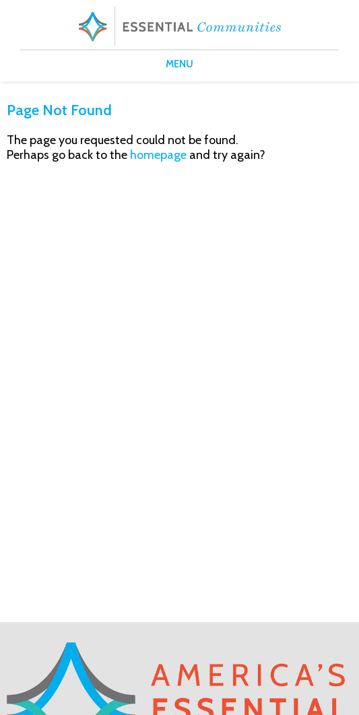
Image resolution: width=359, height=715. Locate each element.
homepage (158, 154)
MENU (179, 64)
